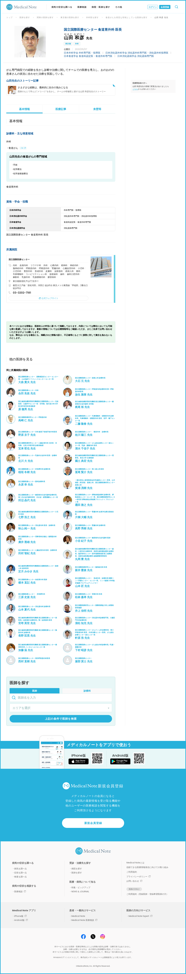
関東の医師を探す (45, 17)
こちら (135, 89)
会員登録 (165, 7)
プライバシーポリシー (138, 876)
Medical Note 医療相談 (84, 920)
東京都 (68, 43)
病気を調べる (20, 868)
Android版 (21, 920)
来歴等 (97, 109)
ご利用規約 (131, 871)
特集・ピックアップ (80, 887)
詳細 (22, 148)
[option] (30, 41)
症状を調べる (20, 872)
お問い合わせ (134, 881)
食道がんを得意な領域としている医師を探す (127, 17)
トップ (9, 17)
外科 (77, 43)
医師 (34, 691)
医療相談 (82, 7)
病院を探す (76, 868)
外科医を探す (92, 17)
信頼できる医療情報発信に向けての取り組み (147, 867)
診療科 (87, 691)
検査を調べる (20, 876)
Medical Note (78, 916)
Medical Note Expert (140, 916)
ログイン (153, 7)
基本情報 (24, 109)
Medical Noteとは (135, 862)
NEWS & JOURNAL (80, 891)
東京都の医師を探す (70, 17)
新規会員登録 (93, 823)
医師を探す (24, 17)
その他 (118, 7)
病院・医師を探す (101, 7)
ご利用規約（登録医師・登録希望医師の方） (147, 894)
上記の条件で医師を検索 (61, 719)
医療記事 (60, 109)
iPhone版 (20, 916)
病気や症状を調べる (62, 7)
